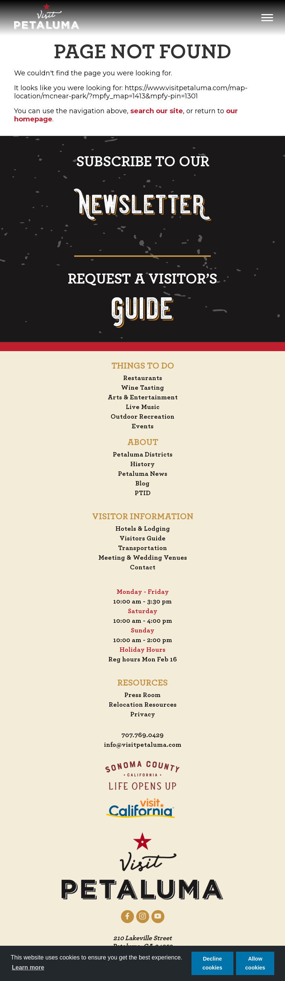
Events (143, 426)
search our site (156, 111)
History (142, 464)
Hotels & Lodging (142, 529)
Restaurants (142, 378)
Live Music (143, 407)
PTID (143, 493)
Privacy (142, 714)
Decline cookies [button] (213, 963)
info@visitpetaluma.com (142, 745)
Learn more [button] (28, 967)
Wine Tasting (142, 388)
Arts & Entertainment (143, 397)
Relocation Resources (143, 705)
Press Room (142, 695)
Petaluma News (142, 474)
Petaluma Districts (143, 454)
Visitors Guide (142, 538)
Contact (142, 567)
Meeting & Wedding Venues (142, 558)
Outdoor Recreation (142, 416)
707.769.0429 (142, 735)
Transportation (142, 548)
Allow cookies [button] (255, 963)
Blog (142, 483)
